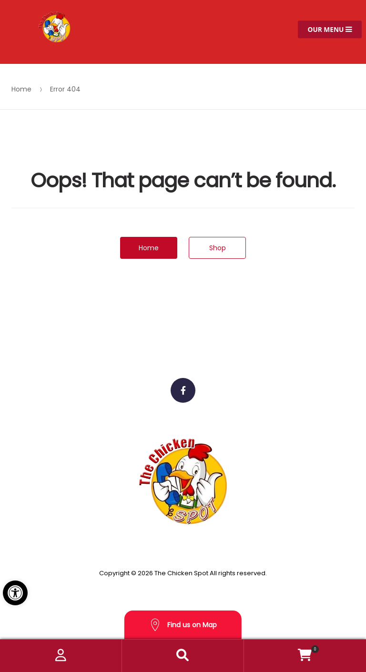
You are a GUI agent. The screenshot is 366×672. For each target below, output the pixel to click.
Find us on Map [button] (183, 625)
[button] (15, 593)
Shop (217, 248)
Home (21, 89)
